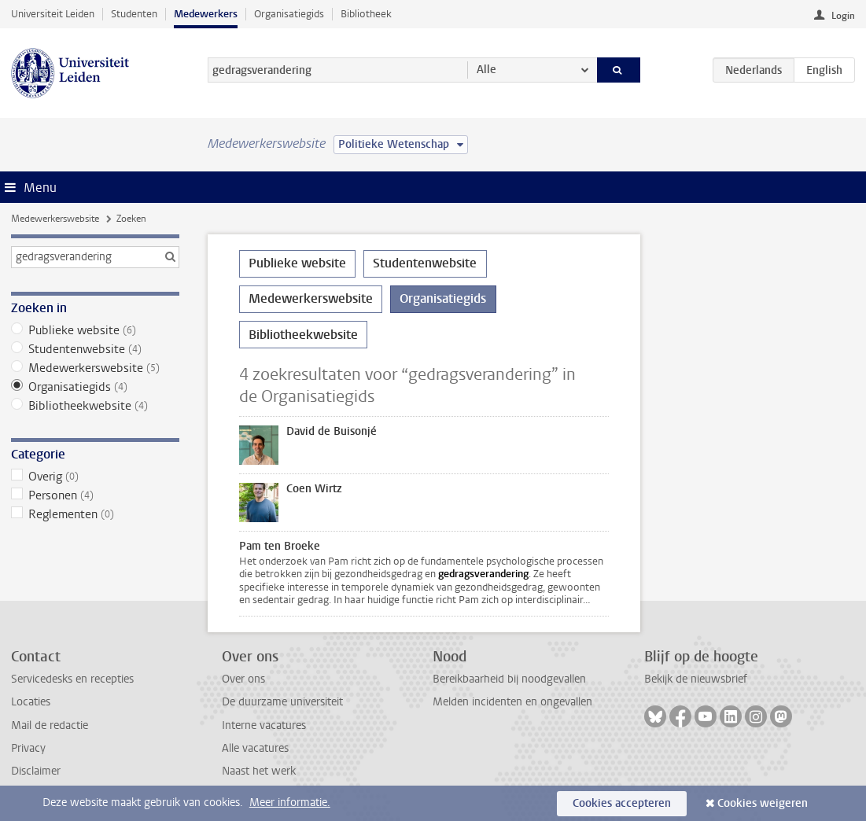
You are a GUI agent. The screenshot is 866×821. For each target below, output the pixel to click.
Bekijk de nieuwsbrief (695, 679)
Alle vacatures (255, 748)
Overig (95, 476)
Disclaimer (36, 771)
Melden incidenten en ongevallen (512, 701)
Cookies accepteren (622, 803)
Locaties (30, 701)
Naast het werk (259, 771)
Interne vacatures (264, 725)
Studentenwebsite (95, 349)
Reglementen (95, 514)
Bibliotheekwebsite (95, 405)
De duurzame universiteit (282, 701)
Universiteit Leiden (52, 13)
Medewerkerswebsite (55, 218)
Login (843, 15)
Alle (486, 69)
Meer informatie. (289, 802)
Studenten (134, 13)
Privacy (28, 748)
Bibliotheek (366, 13)
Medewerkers (206, 13)
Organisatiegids (289, 13)
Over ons (243, 679)
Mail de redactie (49, 725)
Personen (95, 495)
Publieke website (95, 330)
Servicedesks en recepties (72, 679)
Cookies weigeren (762, 803)
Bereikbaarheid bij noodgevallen (509, 679)
